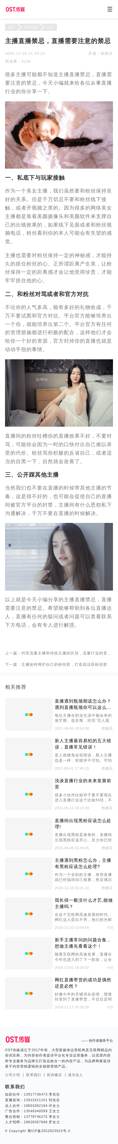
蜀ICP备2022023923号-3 (48, 1131)
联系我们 (33, 1075)
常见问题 (31, 27)
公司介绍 (12, 1075)
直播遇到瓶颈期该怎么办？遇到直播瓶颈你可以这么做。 (83, 704)
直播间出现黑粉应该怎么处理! (83, 823)
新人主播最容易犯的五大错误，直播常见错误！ (83, 743)
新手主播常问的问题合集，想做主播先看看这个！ (83, 943)
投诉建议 (54, 1075)
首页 (11, 27)
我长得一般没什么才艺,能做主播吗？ (84, 903)
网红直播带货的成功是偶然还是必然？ (83, 983)
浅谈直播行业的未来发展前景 (83, 783)
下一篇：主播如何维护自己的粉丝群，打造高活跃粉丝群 (56, 664)
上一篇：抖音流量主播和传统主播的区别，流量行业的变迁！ (59, 653)
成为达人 (75, 1075)
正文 (50, 27)
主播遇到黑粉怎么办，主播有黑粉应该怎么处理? (83, 863)
